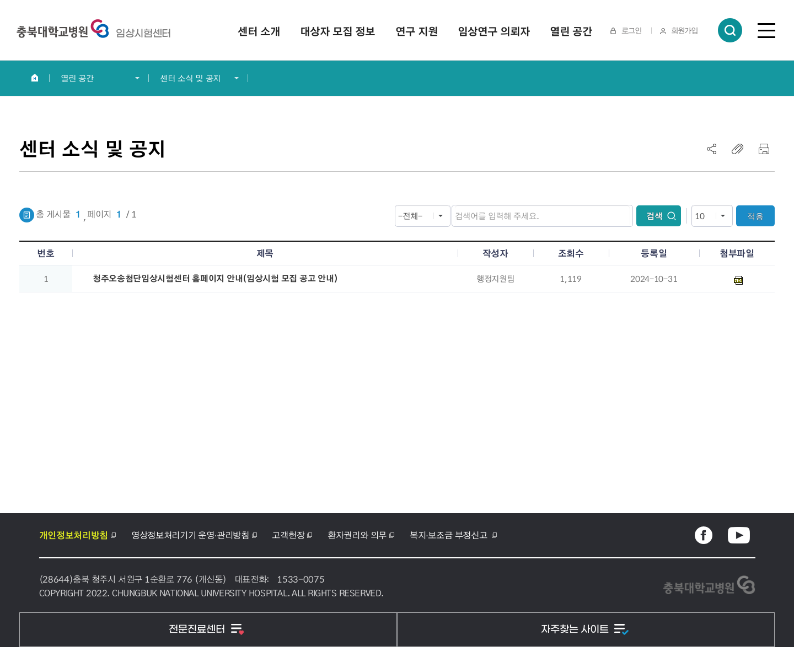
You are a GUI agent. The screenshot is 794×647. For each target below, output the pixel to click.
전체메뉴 (766, 30)
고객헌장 (288, 535)
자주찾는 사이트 (576, 629)
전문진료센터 (198, 629)
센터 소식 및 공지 (190, 78)
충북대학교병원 (143, 33)
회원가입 (684, 30)
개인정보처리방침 (73, 535)
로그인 (631, 30)
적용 (755, 216)
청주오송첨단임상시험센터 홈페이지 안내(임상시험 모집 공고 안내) (215, 278)
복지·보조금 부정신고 (450, 535)
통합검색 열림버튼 (730, 30)
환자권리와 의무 (357, 535)
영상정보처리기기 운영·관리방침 (190, 535)
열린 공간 (77, 78)
